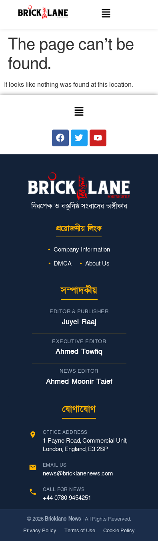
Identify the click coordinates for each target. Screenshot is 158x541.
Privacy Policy (39, 530)
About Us (97, 264)
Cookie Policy (119, 530)
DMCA (63, 264)
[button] (106, 14)
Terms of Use (79, 530)
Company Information (82, 250)
